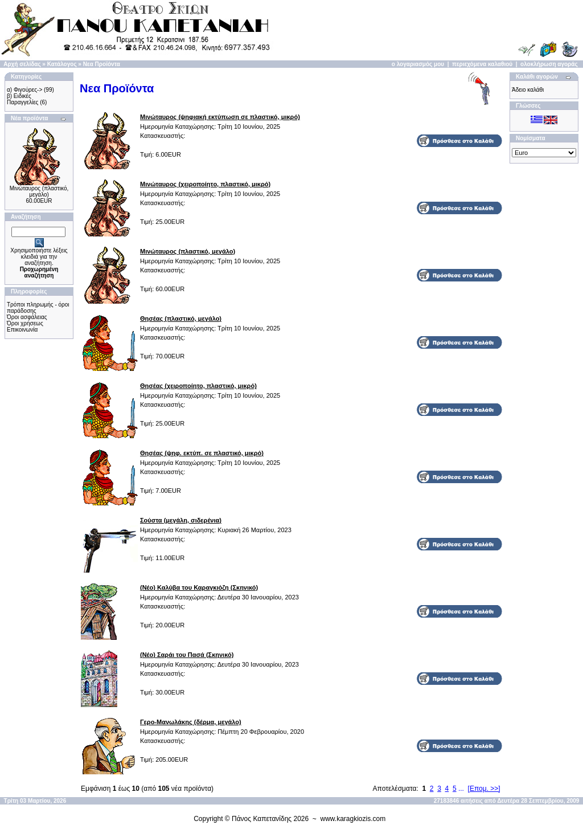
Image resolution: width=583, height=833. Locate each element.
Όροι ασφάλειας (27, 317)
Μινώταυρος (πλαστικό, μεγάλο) (39, 191)
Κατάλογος (62, 64)
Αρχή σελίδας (21, 64)
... (461, 789)
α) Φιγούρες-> (24, 90)
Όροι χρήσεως (25, 323)
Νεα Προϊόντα (101, 64)
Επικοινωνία (22, 329)
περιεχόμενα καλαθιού (482, 64)
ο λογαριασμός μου (418, 64)
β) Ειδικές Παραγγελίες (22, 99)
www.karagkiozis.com (353, 819)
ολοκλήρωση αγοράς (549, 64)
